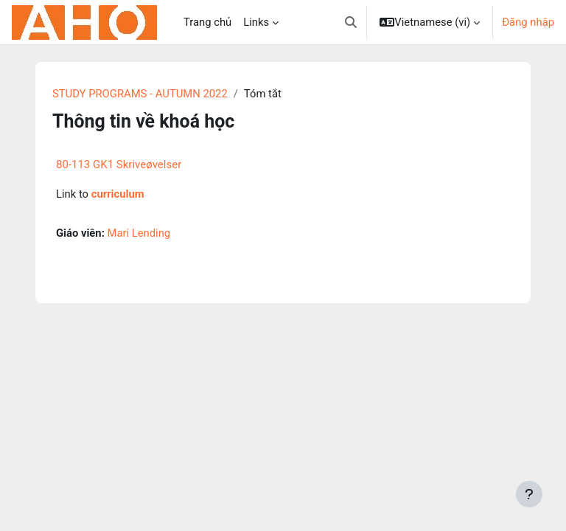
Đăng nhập (528, 22)
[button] (350, 22)
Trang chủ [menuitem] (207, 22)
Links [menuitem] (256, 22)
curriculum (117, 194)
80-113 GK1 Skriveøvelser (118, 164)
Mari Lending (139, 233)
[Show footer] (529, 494)
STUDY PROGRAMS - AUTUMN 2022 (140, 93)
